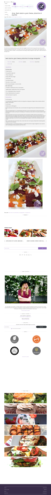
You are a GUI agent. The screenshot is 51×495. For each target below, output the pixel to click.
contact (6, 14)
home (6, 3)
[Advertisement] (25, 221)
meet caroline (8, 7)
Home (5, 487)
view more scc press (25, 356)
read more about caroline (25, 310)
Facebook (45, 487)
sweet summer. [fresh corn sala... (36, 240)
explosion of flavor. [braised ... (15, 240)
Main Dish (11, 212)
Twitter (45, 489)
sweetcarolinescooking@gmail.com (25, 316)
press (6, 12)
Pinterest (45, 491)
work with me (8, 10)
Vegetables (22, 212)
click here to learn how (25, 319)
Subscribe (41, 326)
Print (44, 56)
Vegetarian (28, 212)
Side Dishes (16, 212)
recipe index (7, 5)
